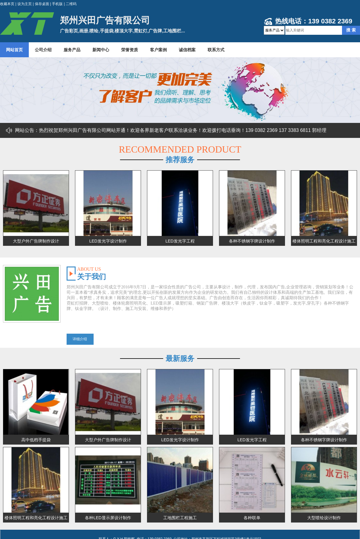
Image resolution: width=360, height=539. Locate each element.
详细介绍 (80, 339)
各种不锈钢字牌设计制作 (252, 241)
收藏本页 (7, 4)
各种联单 (252, 517)
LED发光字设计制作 (108, 241)
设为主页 (24, 4)
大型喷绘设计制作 (324, 517)
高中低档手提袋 (36, 439)
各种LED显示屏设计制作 (108, 517)
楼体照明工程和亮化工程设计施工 (324, 241)
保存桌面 (42, 4)
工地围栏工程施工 (180, 517)
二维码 (71, 4)
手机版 (57, 4)
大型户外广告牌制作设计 (36, 241)
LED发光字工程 (179, 241)
